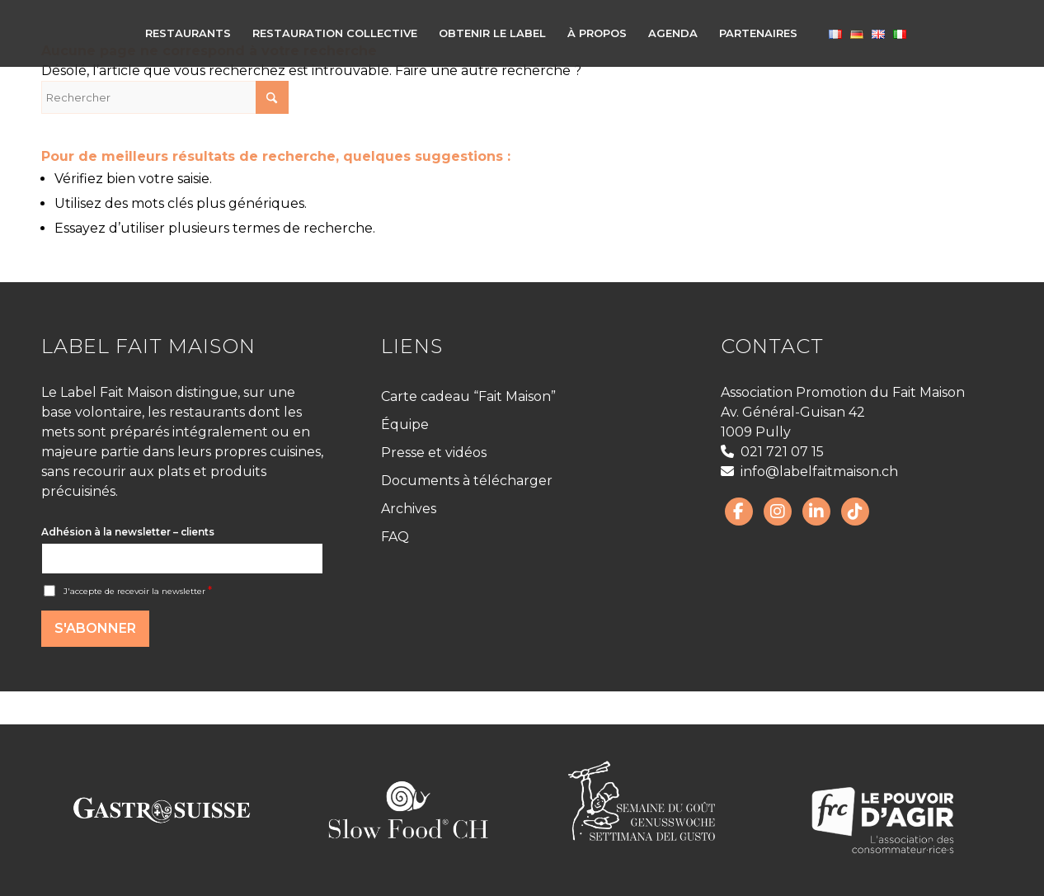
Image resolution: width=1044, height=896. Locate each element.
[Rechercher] (165, 97)
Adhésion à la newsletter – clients (127, 532)
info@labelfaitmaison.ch (809, 471)
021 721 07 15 (772, 452)
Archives (408, 508)
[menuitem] (188, 33)
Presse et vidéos (434, 452)
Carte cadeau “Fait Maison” (468, 396)
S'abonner (95, 628)
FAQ (395, 537)
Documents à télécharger (467, 480)
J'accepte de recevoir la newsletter (137, 591)
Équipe (405, 424)
